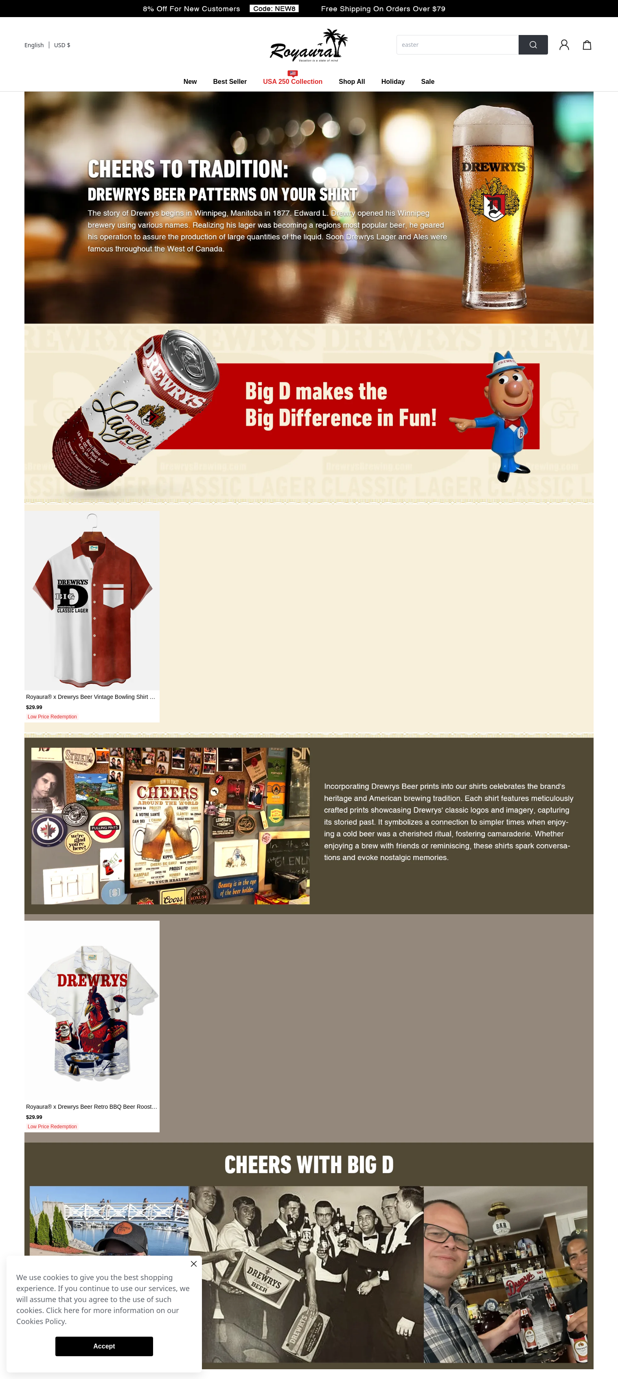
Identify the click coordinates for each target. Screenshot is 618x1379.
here (72, 1310)
